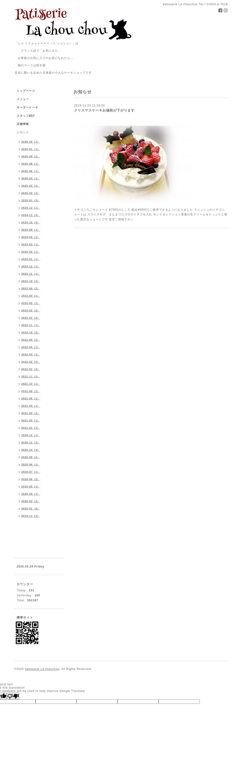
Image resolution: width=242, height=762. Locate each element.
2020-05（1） (30, 486)
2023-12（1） (30, 266)
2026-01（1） (30, 149)
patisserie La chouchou (42, 669)
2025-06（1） (30, 171)
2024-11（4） (30, 215)
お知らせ (23, 132)
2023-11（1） (30, 273)
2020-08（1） (30, 464)
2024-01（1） (30, 259)
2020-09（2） (30, 457)
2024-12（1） (30, 207)
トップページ (26, 91)
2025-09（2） (30, 156)
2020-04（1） (30, 493)
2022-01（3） (30, 369)
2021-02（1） (30, 420)
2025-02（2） (30, 193)
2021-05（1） (30, 398)
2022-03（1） (30, 354)
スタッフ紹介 (26, 115)
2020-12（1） (30, 435)
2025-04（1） (30, 178)
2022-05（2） (30, 339)
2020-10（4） (30, 449)
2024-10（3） (30, 222)
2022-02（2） (30, 361)
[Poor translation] (13, 696)
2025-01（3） (30, 200)
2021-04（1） (30, 405)
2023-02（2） (30, 310)
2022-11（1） (30, 325)
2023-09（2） (30, 288)
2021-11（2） (30, 376)
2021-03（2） (30, 413)
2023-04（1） (30, 295)
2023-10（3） (30, 281)
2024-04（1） (30, 237)
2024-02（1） (30, 251)
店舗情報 (23, 124)
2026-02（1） (30, 141)
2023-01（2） (30, 317)
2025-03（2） (30, 185)
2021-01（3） (30, 427)
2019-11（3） (30, 515)
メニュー (23, 99)
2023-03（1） (30, 303)
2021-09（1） (30, 391)
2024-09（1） (30, 229)
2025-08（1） (30, 163)
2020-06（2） (30, 479)
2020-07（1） (30, 471)
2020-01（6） (30, 508)
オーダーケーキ (27, 107)
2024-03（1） (30, 244)
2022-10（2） (30, 332)
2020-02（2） (30, 501)
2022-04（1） (30, 347)
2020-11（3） (30, 442)
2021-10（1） (30, 383)
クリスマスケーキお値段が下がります (104, 110)
